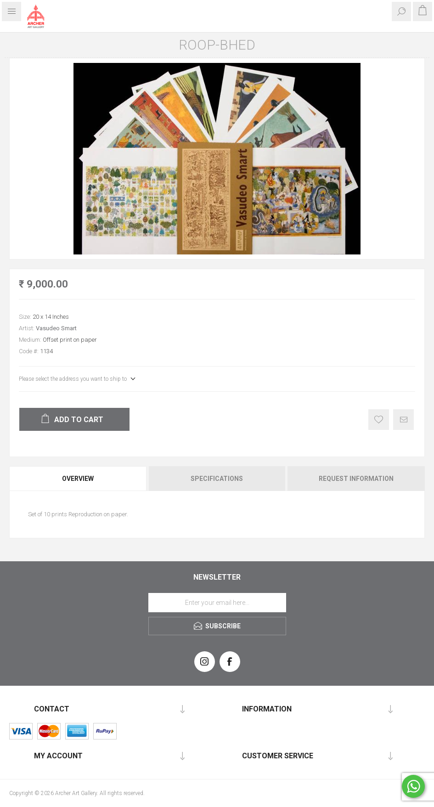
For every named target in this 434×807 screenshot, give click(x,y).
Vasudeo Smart (56, 328)
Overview (78, 478)
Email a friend (403, 419)
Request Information (356, 478)
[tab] (78, 478)
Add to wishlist (378, 419)
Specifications (217, 478)
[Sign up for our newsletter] (217, 602)
